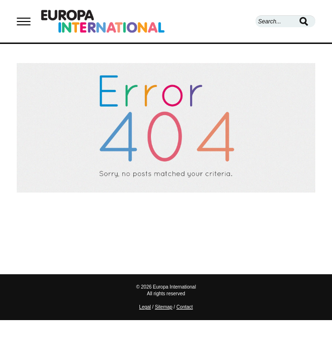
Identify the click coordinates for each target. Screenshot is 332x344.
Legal (144, 307)
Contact (184, 307)
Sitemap (163, 307)
